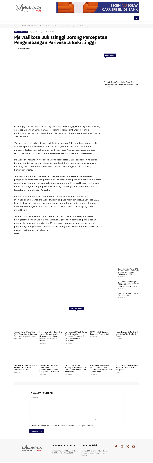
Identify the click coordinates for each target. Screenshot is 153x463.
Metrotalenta (25, 48)
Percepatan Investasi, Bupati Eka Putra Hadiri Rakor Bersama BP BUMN (25, 367)
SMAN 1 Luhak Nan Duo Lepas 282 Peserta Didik (128, 294)
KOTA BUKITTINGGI (33, 26)
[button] (136, 18)
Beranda (16, 26)
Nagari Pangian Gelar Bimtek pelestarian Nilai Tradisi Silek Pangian (127, 334)
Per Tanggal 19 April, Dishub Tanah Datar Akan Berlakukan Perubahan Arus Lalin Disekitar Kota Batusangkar (128, 283)
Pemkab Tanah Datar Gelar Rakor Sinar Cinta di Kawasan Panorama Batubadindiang (121, 83)
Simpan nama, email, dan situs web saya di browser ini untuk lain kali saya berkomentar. (63, 425)
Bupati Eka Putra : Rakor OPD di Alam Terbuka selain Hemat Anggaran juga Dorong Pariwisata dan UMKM (128, 271)
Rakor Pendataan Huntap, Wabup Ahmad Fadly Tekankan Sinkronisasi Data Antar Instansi (101, 368)
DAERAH (23, 26)
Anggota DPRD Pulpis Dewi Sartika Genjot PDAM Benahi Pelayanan (127, 367)
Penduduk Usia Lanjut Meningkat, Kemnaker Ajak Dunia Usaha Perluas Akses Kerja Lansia (75, 368)
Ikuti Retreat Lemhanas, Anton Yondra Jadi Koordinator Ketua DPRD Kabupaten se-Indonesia (49, 368)
